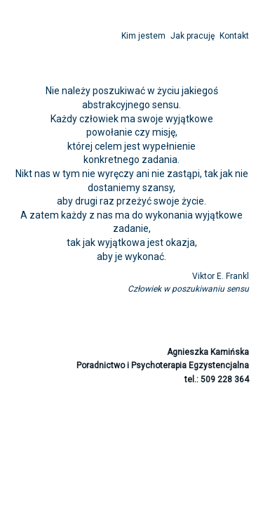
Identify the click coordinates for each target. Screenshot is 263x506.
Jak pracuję (192, 36)
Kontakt (234, 36)
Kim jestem (143, 36)
